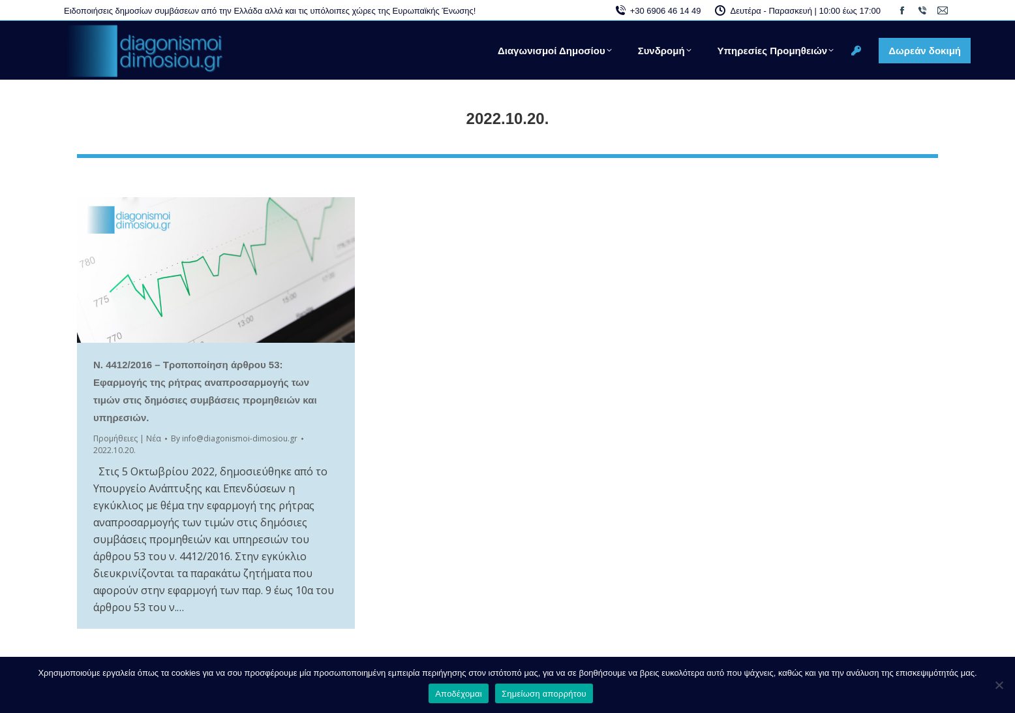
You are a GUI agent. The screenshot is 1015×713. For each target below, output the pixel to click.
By (234, 438)
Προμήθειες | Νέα (127, 438)
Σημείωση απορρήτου (544, 694)
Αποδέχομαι (458, 694)
